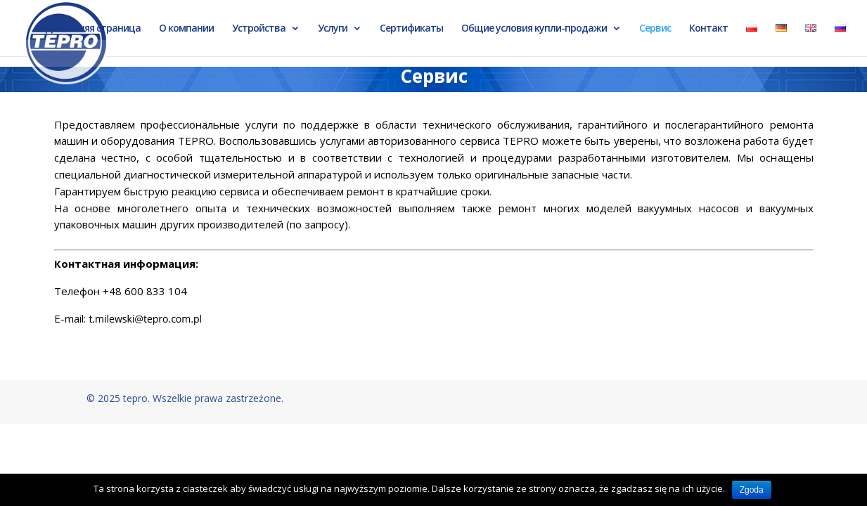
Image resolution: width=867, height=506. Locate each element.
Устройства (258, 28)
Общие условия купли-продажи (534, 28)
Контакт (708, 28)
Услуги (332, 28)
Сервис (655, 28)
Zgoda (752, 490)
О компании (186, 28)
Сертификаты (411, 28)
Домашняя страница (93, 28)
